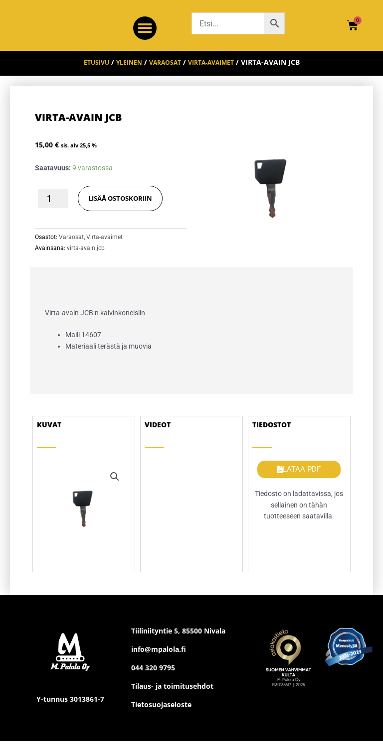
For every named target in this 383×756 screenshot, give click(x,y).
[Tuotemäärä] (53, 205)
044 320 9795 (153, 675)
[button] (145, 28)
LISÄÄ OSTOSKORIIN (123, 205)
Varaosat (165, 69)
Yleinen (124, 69)
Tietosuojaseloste (161, 712)
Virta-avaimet (218, 69)
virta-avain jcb (86, 255)
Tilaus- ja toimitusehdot (172, 693)
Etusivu (87, 69)
